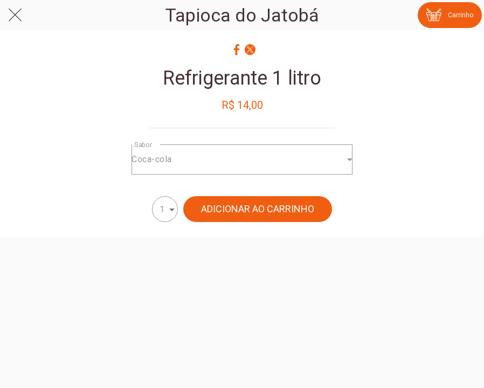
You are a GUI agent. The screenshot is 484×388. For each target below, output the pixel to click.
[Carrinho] (450, 15)
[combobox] (242, 159)
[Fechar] (15, 15)
